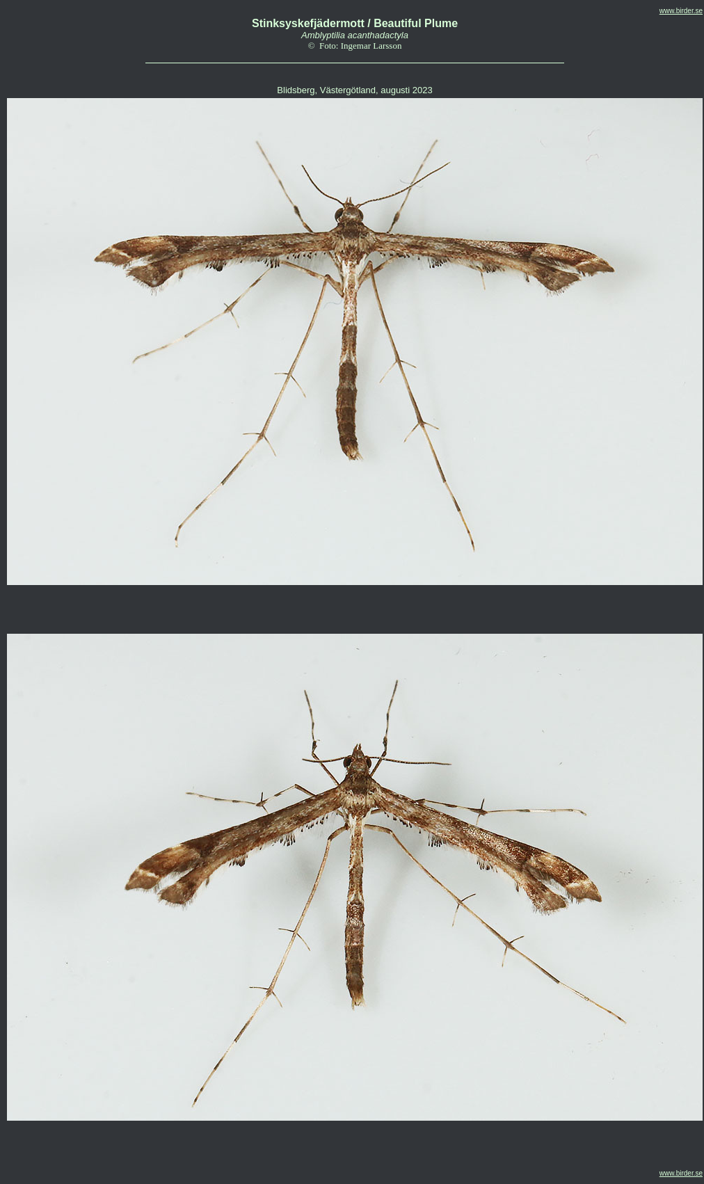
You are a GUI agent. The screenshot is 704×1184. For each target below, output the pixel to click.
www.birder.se (681, 11)
